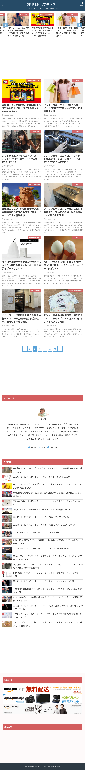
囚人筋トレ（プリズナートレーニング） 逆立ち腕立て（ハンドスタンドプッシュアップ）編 (48, 607)
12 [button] (46, 40)
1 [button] (22, 40)
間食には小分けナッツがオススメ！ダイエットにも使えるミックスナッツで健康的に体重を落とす (47, 624)
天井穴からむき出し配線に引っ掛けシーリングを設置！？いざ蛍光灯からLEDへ (47, 503)
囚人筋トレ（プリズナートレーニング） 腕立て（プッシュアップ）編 (44, 525)
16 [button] (54, 40)
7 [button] (35, 40)
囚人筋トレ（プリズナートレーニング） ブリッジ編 (36, 532)
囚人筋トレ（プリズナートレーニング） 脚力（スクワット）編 (41, 548)
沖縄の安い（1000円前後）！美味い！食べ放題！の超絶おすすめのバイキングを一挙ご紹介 (48, 542)
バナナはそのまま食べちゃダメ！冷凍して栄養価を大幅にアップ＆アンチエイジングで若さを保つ (47, 486)
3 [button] (26, 40)
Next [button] (79, 25)
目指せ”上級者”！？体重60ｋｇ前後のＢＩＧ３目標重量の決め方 (41, 509)
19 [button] (61, 40)
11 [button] (44, 40)
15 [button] (52, 40)
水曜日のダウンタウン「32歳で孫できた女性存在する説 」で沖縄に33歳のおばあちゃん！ (47, 494)
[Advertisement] (42, 60)
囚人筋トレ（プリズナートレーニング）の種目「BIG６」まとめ (41, 477)
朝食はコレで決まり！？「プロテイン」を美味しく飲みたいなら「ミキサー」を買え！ (47, 574)
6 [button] (33, 40)
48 (55, 349)
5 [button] (31, 40)
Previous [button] (5, 25)
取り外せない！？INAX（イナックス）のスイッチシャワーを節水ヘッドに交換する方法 (48, 470)
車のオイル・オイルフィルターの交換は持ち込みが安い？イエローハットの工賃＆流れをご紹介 (47, 558)
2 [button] (24, 40)
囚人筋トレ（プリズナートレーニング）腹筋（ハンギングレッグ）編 (43, 581)
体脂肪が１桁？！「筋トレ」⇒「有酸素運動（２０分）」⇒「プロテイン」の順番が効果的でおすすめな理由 (48, 566)
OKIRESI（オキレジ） (42, 4)
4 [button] (28, 40)
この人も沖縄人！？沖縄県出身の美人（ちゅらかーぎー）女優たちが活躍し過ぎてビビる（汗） (47, 599)
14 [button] (50, 40)
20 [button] (63, 40)
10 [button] (41, 40)
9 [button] (39, 40)
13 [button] (48, 40)
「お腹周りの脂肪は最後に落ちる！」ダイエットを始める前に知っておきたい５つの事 (47, 590)
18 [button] (59, 40)
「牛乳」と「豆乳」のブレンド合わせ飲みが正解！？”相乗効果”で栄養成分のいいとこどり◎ (47, 616)
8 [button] (37, 40)
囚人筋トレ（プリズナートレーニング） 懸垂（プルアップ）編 (41, 517)
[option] (18, 25)
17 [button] (57, 40)
